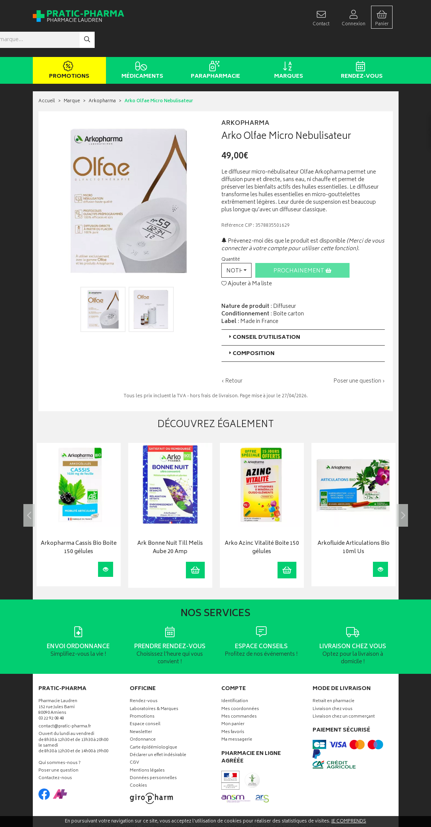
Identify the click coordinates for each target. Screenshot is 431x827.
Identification (234, 679)
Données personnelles (153, 756)
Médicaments (141, 48)
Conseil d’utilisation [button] (263, 315)
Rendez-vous (360, 48)
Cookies (138, 764)
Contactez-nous (55, 756)
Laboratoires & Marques (154, 687)
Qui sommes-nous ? (59, 741)
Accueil (46, 79)
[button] (236, 247)
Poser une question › (359, 359)
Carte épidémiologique (153, 725)
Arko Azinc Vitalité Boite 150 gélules (262, 525)
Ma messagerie (236, 718)
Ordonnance (143, 718)
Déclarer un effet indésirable (158, 733)
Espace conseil (145, 702)
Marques (287, 48)
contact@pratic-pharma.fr (64, 705)
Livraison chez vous (333, 687)
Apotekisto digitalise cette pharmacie (297, 805)
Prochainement (302, 248)
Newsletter (141, 710)
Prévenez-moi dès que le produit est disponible (283, 218)
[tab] (303, 315)
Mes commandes (239, 694)
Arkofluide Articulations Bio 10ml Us (353, 525)
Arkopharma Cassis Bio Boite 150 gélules (79, 525)
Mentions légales (147, 748)
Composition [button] (251, 331)
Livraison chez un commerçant (344, 694)
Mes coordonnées (240, 687)
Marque (72, 79)
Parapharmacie (214, 48)
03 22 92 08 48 (51, 696)
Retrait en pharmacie (333, 679)
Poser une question (58, 749)
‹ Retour (231, 358)
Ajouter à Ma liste (246, 262)
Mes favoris (232, 710)
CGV (134, 741)
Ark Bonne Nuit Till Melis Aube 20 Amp (170, 525)
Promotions (68, 48)
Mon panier (232, 702)
